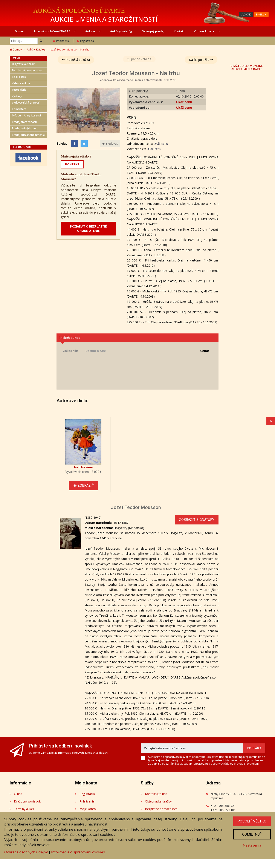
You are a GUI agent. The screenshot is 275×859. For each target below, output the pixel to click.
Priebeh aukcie (69, 338)
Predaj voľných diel (24, 128)
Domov (19, 31)
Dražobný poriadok (27, 801)
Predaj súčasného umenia (28, 135)
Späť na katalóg (139, 59)
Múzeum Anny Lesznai (26, 115)
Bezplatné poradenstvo (27, 70)
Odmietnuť (252, 834)
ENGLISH (261, 14)
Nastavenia (252, 845)
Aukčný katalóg (121, 31)
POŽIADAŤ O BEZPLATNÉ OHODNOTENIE (88, 228)
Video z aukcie (21, 83)
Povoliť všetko (252, 821)
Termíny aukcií (24, 809)
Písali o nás (19, 77)
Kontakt (179, 31)
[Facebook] (74, 143)
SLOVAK (246, 14)
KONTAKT (72, 164)
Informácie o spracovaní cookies (78, 852)
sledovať (110, 143)
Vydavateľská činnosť (25, 102)
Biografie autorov (23, 64)
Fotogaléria (19, 90)
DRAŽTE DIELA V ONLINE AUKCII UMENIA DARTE (247, 67)
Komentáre (19, 109)
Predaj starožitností (24, 122)
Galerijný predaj (153, 31)
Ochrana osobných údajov (26, 852)
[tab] (137, 337)
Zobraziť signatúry (196, 520)
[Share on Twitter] (84, 143)
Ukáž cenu (184, 102)
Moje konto (87, 809)
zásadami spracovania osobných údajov (206, 764)
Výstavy (17, 96)
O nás (18, 794)
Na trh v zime (83, 467)
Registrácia (85, 41)
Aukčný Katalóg (36, 49)
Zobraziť (83, 485)
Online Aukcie (207, 31)
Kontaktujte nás (156, 794)
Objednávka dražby (158, 801)
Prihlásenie (61, 41)
